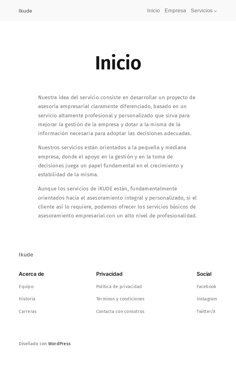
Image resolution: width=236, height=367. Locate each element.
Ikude (25, 11)
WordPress (59, 343)
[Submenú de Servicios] (215, 10)
